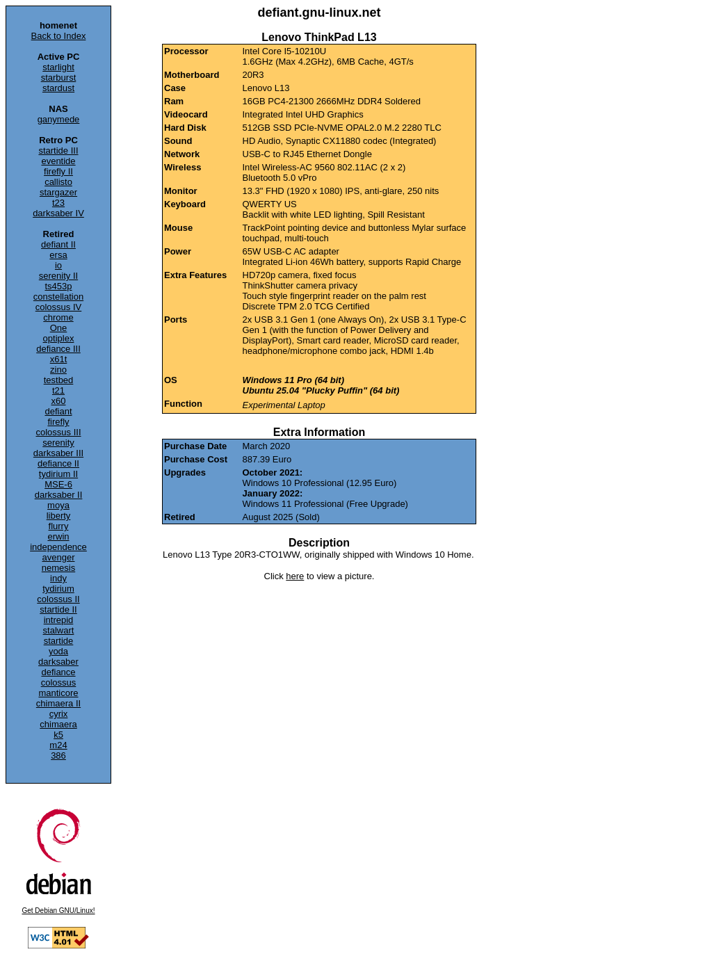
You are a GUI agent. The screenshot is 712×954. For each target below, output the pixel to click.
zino (58, 369)
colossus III (58, 432)
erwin (58, 536)
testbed (59, 380)
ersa (58, 255)
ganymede (59, 119)
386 (58, 755)
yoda (58, 651)
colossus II (58, 599)
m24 (58, 745)
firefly (58, 422)
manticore (58, 693)
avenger (58, 557)
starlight (58, 67)
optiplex (58, 338)
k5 (58, 734)
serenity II (58, 275)
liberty (59, 515)
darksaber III (58, 453)
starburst (58, 77)
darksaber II (59, 495)
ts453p (58, 286)
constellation (58, 296)
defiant (58, 411)
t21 (58, 390)
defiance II (58, 463)
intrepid (59, 620)
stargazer (58, 192)
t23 (58, 202)
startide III (58, 150)
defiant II (58, 244)
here (295, 576)
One (58, 328)
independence (58, 547)
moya (58, 505)
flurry (59, 526)
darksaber (58, 661)
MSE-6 (58, 484)
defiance (58, 672)
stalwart (58, 630)
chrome (58, 317)
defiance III (58, 348)
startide (59, 641)
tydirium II (58, 474)
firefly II (58, 171)
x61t (58, 359)
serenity (58, 442)
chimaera (58, 724)
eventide (58, 161)
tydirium (58, 588)
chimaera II (58, 703)
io (58, 265)
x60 (58, 401)
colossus (58, 682)
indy (58, 578)
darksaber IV (58, 213)
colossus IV (58, 307)
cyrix (58, 714)
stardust (58, 88)
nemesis (58, 568)
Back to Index (58, 36)
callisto (58, 182)
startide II (58, 609)
